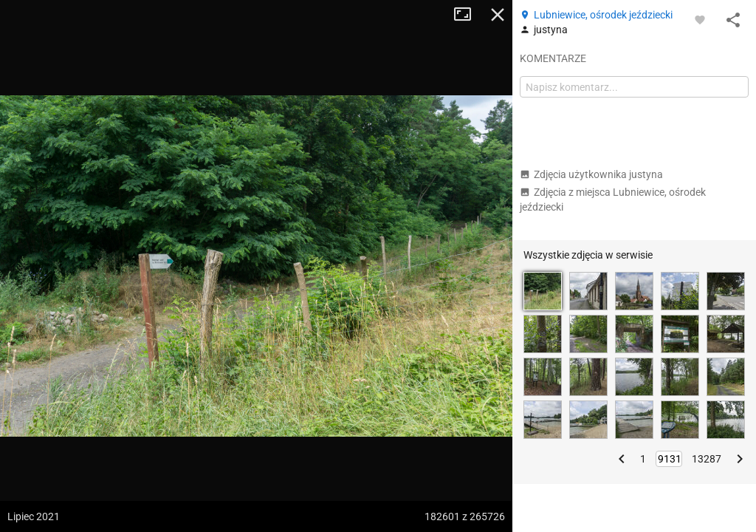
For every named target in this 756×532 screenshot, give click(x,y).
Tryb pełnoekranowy (468, 15)
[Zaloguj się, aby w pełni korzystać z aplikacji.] (700, 19)
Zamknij (497, 15)
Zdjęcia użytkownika (591, 174)
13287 (706, 459)
